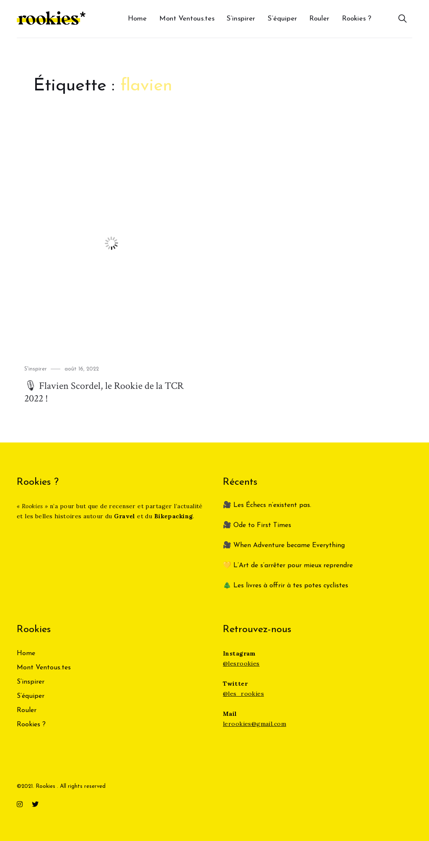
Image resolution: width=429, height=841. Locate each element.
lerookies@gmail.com (254, 724)
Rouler (319, 18)
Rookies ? (356, 18)
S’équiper (282, 18)
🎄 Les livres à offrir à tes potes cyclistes (285, 585)
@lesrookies (241, 663)
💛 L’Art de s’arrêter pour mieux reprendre (288, 565)
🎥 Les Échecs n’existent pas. (267, 505)
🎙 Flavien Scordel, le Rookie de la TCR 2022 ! (103, 392)
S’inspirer (241, 18)
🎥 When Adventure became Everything (284, 545)
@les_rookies (243, 693)
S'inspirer (35, 369)
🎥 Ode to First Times (257, 525)
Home (137, 18)
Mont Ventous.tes (186, 18)
